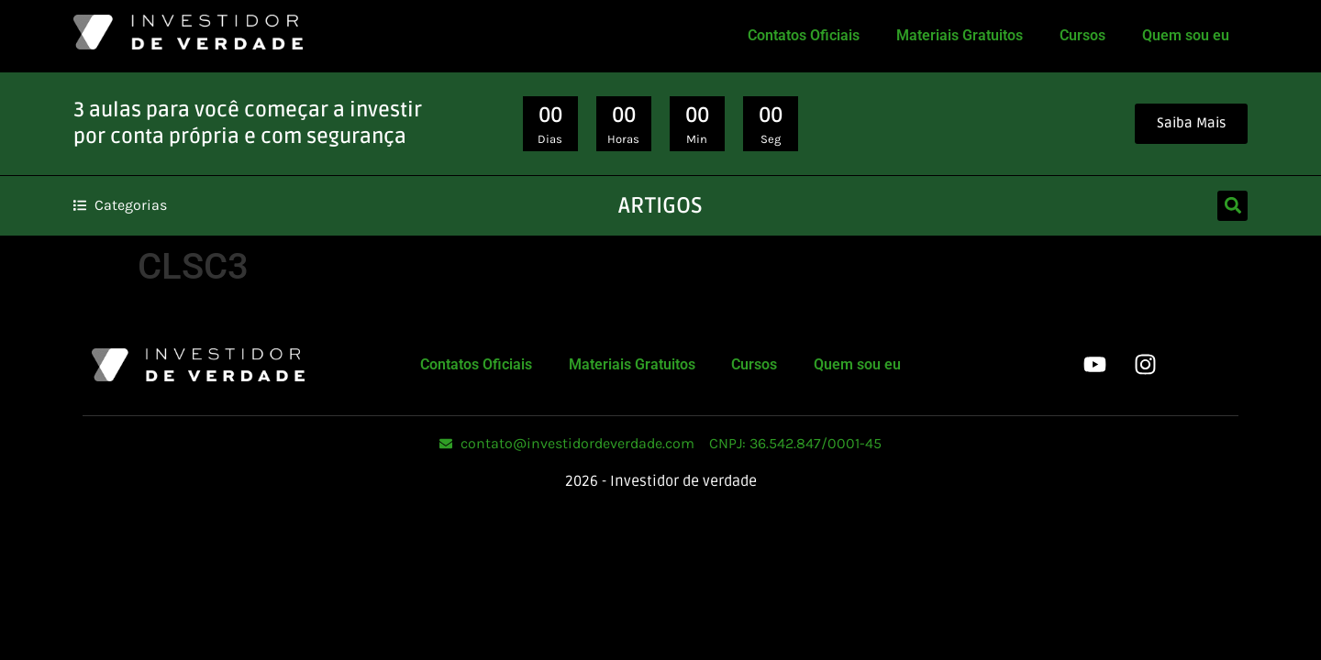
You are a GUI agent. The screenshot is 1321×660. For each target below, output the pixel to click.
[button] (1232, 206)
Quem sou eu (1185, 35)
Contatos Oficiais (804, 35)
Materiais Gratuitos (959, 35)
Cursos (1082, 35)
